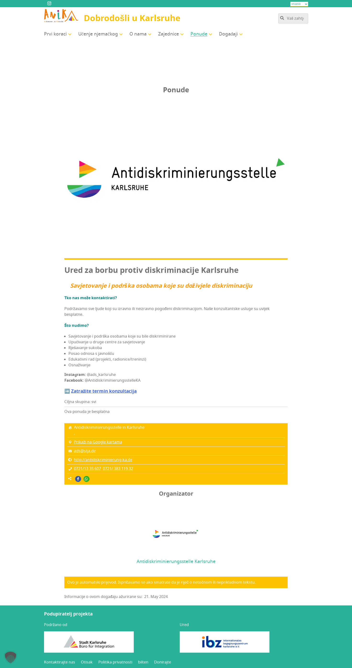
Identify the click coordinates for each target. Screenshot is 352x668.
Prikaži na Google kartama (98, 442)
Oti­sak (87, 662)
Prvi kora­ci (55, 34)
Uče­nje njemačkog (98, 34)
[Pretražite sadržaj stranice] (293, 18)
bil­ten (143, 662)
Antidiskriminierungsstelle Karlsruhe (176, 561)
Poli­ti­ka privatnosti (115, 662)
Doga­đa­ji (228, 34)
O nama (138, 34)
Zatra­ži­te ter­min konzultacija (104, 391)
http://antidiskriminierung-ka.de (103, 460)
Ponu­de (198, 34)
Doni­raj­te (162, 662)
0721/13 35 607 (87, 469)
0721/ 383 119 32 (118, 469)
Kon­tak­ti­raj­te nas (59, 662)
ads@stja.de (85, 451)
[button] (78, 479)
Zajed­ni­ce (168, 34)
